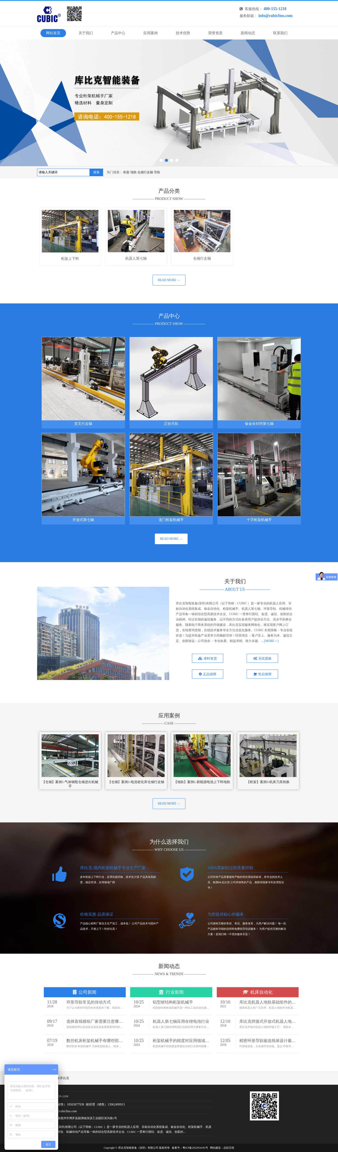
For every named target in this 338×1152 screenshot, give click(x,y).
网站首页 (53, 33)
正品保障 (207, 674)
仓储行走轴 (145, 172)
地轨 (133, 172)
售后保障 (262, 674)
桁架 (126, 172)
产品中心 (118, 33)
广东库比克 (61, 1078)
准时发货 (207, 658)
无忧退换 (262, 658)
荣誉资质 (215, 33)
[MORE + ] (271, 641)
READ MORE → (169, 280)
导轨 (157, 172)
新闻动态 (248, 33)
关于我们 (86, 33)
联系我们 (280, 33)
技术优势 (183, 33)
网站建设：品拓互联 (222, 1147)
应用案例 (150, 33)
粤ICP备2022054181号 (195, 1147)
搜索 (96, 172)
